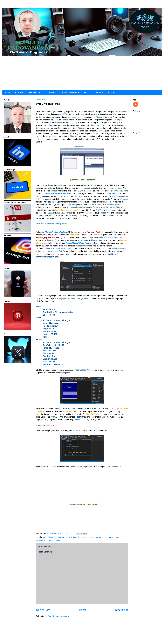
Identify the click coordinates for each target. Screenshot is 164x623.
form (80, 537)
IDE (99, 210)
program (110, 537)
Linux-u (49, 199)
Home (82, 610)
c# (69, 537)
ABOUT (87, 92)
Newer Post (43, 610)
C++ (95, 120)
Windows (77, 196)
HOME (7, 92)
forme (92, 537)
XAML (69, 204)
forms (98, 537)
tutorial (118, 537)
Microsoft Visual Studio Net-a (58, 248)
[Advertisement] (82, 72)
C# (40, 117)
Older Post (121, 610)
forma (86, 537)
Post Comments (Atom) (58, 616)
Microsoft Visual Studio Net (56, 232)
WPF (64, 114)
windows (56, 540)
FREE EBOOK (35, 92)
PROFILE (99, 92)
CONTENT (19, 92)
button (64, 537)
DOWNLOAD (51, 92)
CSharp (74, 537)
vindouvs (47, 540)
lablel (104, 537)
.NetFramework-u (113, 193)
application (56, 537)
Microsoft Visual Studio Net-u (58, 193)
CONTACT (112, 92)
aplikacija (47, 537)
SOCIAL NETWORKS (70, 92)
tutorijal (39, 540)
